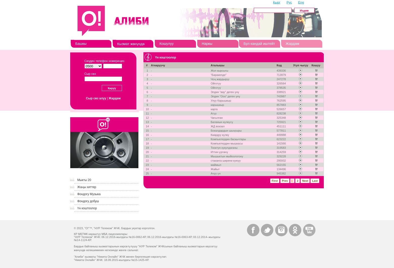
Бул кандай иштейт (259, 44)
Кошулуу (166, 44)
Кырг (276, 2)
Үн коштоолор (87, 208)
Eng (301, 2)
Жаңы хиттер (86, 187)
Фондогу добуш (88, 201)
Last (315, 180)
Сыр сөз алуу (96, 98)
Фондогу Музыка (89, 194)
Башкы (80, 44)
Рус (289, 2)
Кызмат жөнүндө (130, 44)
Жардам (292, 44)
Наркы (207, 44)
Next (305, 180)
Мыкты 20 (84, 180)
